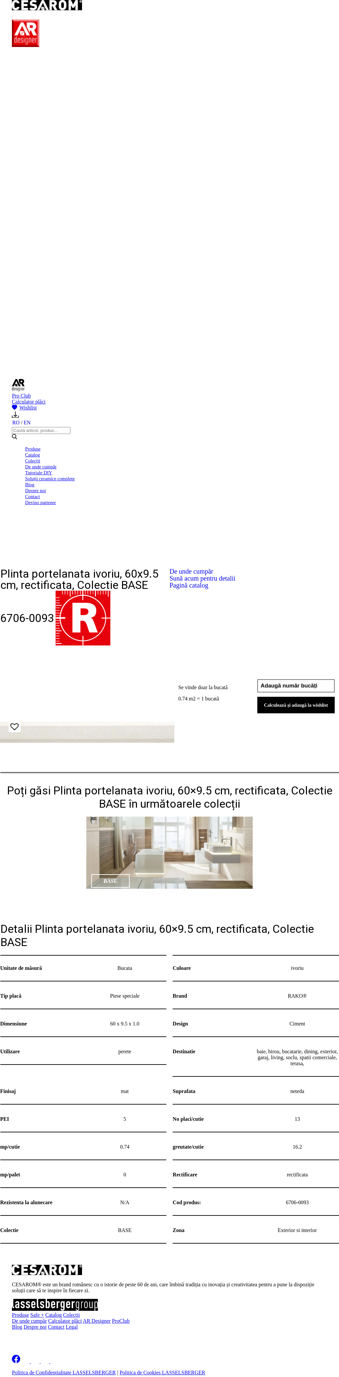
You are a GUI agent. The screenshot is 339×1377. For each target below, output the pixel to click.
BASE (110, 881)
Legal (72, 1327)
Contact (32, 496)
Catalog (32, 454)
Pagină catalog (189, 585)
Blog (29, 484)
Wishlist (24, 407)
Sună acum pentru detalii (202, 578)
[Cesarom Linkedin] (26, 1361)
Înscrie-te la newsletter (54, 1338)
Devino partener (40, 502)
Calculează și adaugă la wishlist (296, 705)
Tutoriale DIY (38, 472)
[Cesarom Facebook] (16, 1361)
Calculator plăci (29, 401)
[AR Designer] (25, 45)
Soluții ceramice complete (50, 478)
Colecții (32, 460)
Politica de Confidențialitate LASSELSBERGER (64, 1372)
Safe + (37, 1315)
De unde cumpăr (41, 466)
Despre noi (35, 490)
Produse (32, 448)
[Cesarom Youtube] (55, 1361)
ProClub (121, 1321)
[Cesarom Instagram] (36, 1361)
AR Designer (97, 1321)
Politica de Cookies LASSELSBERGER (162, 1372)
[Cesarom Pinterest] (45, 1361)
